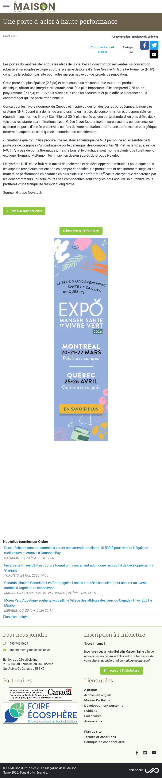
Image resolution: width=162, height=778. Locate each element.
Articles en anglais (97, 695)
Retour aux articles (24, 211)
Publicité (90, 711)
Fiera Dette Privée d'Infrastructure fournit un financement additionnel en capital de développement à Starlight (78, 567)
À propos (90, 690)
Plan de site (93, 731)
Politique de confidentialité (104, 742)
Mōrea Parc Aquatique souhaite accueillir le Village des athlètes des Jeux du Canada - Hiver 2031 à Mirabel (78, 602)
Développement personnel (104, 706)
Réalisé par (136, 770)
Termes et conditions (100, 737)
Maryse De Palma (97, 700)
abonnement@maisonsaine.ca (29, 650)
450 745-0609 (18, 643)
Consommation (121, 36)
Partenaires (92, 716)
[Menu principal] (6, 6)
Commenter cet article (102, 49)
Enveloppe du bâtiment (145, 36)
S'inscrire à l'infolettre (81, 231)
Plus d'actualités (15, 617)
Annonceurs (93, 721)
